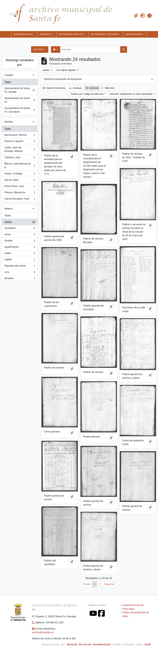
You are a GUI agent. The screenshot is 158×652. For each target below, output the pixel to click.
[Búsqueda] (90, 49)
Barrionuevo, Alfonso (19, 135)
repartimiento (19, 247)
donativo (19, 278)
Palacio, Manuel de (19, 193)
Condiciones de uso (133, 605)
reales (19, 253)
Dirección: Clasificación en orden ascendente (131, 94)
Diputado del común (19, 266)
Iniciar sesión (134, 34)
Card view (92, 88)
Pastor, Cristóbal (19, 174)
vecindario (19, 228)
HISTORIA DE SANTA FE (71, 34)
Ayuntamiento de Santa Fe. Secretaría (19, 110)
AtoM (147, 644)
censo (19, 235)
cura (19, 272)
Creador (8, 75)
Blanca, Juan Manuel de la (19, 165)
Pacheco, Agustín (19, 141)
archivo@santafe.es (43, 632)
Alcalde (19, 241)
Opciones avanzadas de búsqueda (62, 79)
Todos (7, 82)
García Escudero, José (19, 199)
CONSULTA (45, 34)
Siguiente (109, 584)
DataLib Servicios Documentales (89, 644)
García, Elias (19, 180)
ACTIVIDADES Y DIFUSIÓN (104, 34)
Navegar (38, 49)
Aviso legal (128, 608)
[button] (136, 15)
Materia (8, 208)
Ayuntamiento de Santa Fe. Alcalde (19, 90)
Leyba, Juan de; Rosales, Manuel (19, 149)
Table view (107, 88)
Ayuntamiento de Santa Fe (19, 100)
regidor (19, 260)
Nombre (8, 121)
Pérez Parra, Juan (19, 186)
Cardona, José (19, 158)
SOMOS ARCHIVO (23, 34)
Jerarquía (75, 88)
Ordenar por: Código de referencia (87, 94)
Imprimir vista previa (54, 88)
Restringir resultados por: (20, 62)
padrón (19, 222)
